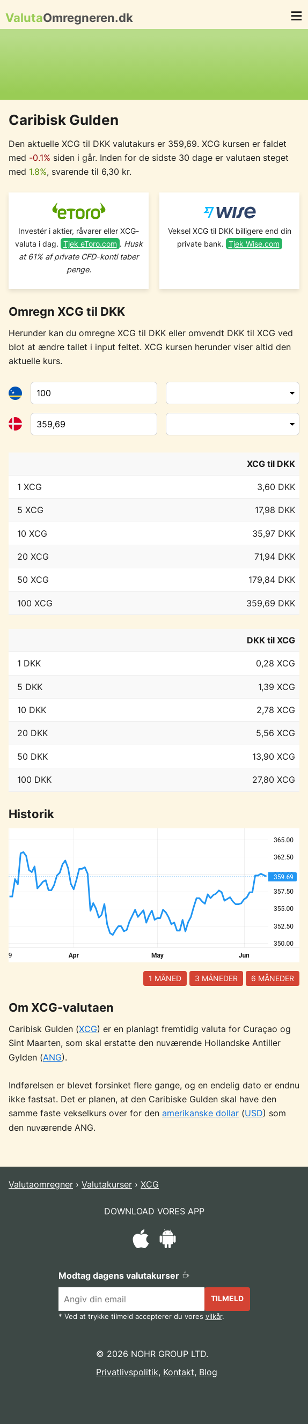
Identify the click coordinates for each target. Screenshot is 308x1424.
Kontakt (178, 1372)
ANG (52, 1057)
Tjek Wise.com (254, 243)
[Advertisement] (154, 64)
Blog (208, 1372)
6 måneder (272, 978)
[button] (296, 18)
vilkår (214, 1316)
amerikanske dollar (200, 1113)
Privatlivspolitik (127, 1372)
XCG (88, 1029)
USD (254, 1113)
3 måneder (216, 978)
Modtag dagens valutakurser (124, 1275)
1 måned (165, 978)
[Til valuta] (94, 424)
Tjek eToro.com (90, 243)
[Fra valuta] (94, 393)
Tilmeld (227, 1298)
